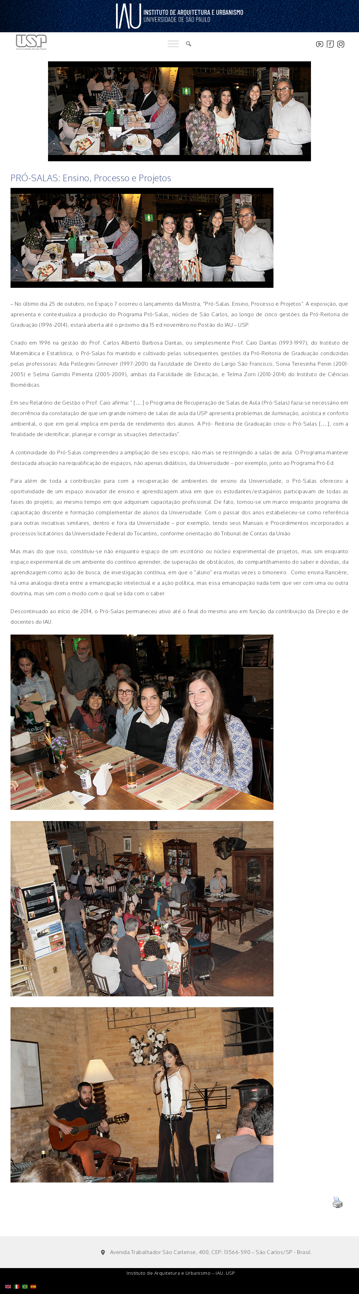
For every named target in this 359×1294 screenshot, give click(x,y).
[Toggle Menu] (173, 44)
